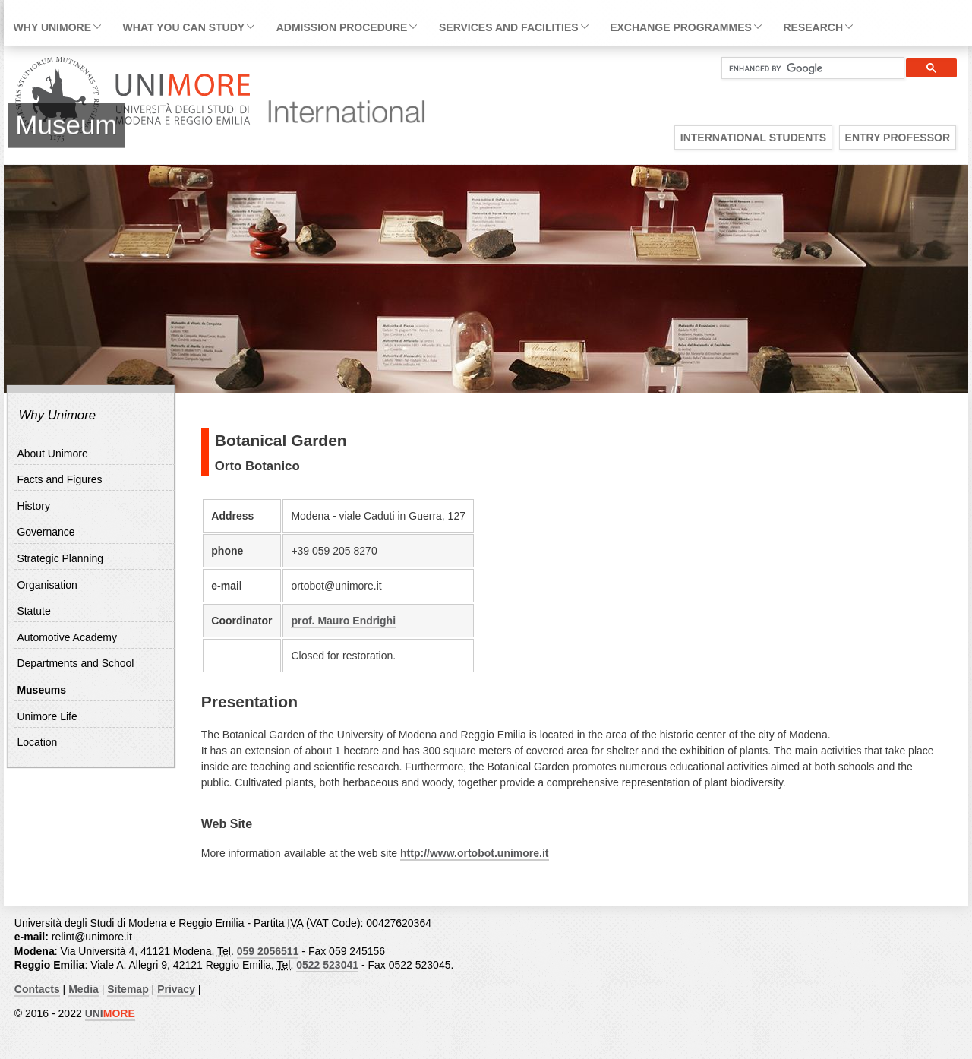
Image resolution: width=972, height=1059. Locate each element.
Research (813, 27)
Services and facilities (509, 27)
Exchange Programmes (681, 27)
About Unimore (52, 453)
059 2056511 (268, 951)
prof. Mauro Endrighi (343, 621)
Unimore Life (47, 716)
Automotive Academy (67, 637)
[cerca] (807, 68)
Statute (33, 611)
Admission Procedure (342, 27)
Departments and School (75, 663)
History (33, 506)
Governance (45, 532)
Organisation (47, 585)
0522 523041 (327, 965)
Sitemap (127, 989)
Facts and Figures (59, 479)
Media (83, 989)
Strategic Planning (60, 558)
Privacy (176, 989)
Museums (41, 690)
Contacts (37, 989)
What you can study (184, 27)
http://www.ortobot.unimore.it (474, 853)
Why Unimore (52, 27)
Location (37, 742)
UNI (110, 1013)
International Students (753, 137)
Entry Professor (897, 137)
